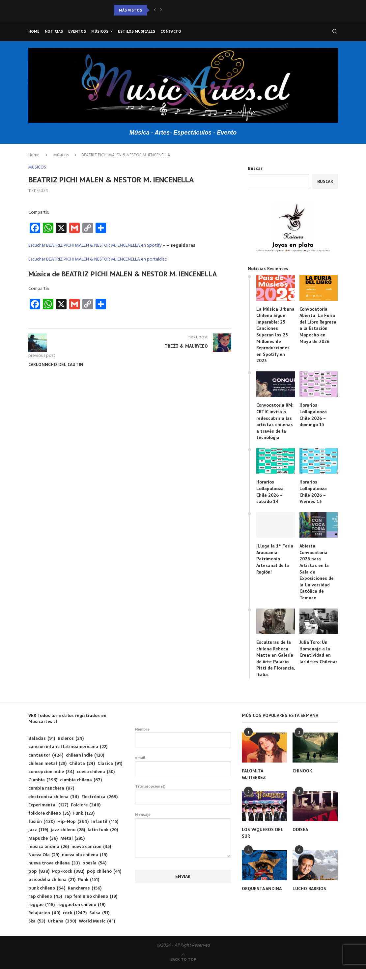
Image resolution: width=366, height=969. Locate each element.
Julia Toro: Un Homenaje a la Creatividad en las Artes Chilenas (318, 652)
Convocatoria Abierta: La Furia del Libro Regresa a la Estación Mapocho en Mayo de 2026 (317, 325)
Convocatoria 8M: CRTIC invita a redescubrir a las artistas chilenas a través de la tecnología (274, 421)
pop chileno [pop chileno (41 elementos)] (104, 871)
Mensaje (183, 818)
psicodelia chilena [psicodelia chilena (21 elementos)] (51, 880)
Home (34, 31)
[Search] (334, 31)
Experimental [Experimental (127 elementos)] (48, 805)
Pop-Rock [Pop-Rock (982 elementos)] (68, 871)
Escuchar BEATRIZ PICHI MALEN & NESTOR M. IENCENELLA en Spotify (95, 245)
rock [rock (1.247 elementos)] (75, 913)
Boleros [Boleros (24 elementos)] (71, 739)
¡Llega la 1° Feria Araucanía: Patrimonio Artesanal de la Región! (274, 559)
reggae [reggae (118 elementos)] (41, 905)
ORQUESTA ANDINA (262, 888)
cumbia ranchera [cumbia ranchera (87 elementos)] (51, 788)
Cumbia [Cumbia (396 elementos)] (42, 780)
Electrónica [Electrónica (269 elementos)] (99, 797)
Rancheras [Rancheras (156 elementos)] (84, 888)
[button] (154, 10)
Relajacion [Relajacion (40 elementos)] (44, 913)
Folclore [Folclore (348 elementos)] (85, 805)
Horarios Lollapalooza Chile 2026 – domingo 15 (313, 414)
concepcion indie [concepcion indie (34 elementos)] (51, 772)
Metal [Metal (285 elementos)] (72, 838)
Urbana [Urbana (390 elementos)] (62, 921)
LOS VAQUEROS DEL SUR (262, 833)
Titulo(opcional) (183, 794)
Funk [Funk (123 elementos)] (84, 813)
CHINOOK (302, 771)
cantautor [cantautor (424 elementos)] (45, 755)
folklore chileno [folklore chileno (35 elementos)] (49, 813)
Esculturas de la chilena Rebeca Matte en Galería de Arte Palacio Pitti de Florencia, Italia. (275, 658)
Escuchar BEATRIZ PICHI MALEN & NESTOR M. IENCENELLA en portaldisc (97, 259)
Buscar (255, 168)
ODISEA (300, 829)
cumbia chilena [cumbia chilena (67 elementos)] (81, 780)
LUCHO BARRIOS (309, 888)
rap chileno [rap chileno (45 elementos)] (45, 896)
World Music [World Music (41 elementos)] (97, 921)
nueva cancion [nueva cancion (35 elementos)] (91, 847)
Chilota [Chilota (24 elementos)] (82, 764)
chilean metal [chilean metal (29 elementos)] (47, 764)
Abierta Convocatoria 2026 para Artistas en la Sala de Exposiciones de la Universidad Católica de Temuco (316, 572)
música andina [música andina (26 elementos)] (48, 847)
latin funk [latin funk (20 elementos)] (103, 830)
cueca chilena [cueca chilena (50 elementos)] (96, 772)
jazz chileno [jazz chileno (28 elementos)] (68, 830)
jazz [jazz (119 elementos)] (38, 830)
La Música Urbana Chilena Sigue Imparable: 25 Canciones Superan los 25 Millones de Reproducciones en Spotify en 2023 (275, 335)
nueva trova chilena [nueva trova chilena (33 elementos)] (54, 863)
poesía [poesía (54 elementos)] (94, 863)
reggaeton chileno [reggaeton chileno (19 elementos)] (81, 905)
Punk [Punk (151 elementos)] (88, 880)
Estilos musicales (136, 31)
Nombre (183, 737)
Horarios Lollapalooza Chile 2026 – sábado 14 (270, 491)
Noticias (54, 31)
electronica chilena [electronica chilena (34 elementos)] (53, 797)
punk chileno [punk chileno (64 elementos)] (46, 888)
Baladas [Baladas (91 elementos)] (41, 739)
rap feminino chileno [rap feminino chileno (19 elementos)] (91, 896)
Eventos (77, 31)
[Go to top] (183, 959)
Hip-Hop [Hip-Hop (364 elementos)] (73, 822)
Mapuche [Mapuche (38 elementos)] (43, 838)
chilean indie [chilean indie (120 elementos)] (85, 755)
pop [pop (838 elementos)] (38, 871)
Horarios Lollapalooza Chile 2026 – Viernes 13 (313, 491)
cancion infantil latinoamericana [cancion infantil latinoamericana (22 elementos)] (67, 747)
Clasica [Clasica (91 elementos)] (110, 764)
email (183, 765)
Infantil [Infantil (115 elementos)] (104, 822)
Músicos (99, 31)
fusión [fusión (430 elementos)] (41, 822)
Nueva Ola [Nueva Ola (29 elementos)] (43, 855)
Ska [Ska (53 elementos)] (36, 921)
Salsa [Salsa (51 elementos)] (99, 913)
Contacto (170, 31)
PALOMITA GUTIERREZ (254, 774)
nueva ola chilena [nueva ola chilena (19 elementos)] (84, 855)
